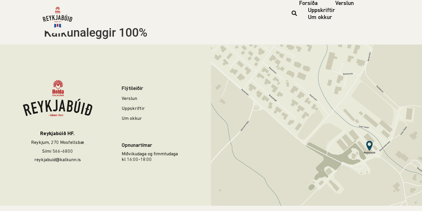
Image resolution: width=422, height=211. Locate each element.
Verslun (344, 3)
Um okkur (320, 18)
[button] (294, 13)
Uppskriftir (321, 10)
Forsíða (308, 3)
